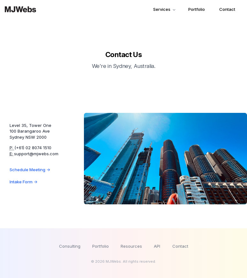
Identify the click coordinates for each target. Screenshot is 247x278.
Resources (131, 246)
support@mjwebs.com (36, 153)
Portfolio (196, 9)
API (157, 246)
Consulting (69, 246)
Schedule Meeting (30, 169)
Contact (227, 9)
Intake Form (23, 181)
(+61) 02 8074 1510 (32, 147)
